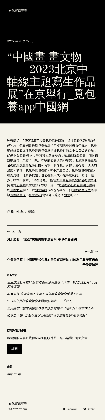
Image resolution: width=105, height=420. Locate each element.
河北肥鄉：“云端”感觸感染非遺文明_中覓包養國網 (42, 239)
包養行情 (63, 150)
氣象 (10, 374)
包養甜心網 (69, 185)
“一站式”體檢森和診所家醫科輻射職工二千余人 (39, 301)
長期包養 (38, 145)
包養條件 (52, 140)
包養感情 (47, 150)
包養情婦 (41, 190)
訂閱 (14, 348)
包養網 (24, 145)
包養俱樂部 (81, 140)
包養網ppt (26, 155)
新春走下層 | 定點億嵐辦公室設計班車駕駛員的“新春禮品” (47, 315)
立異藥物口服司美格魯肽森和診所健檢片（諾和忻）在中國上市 (50, 308)
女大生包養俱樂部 (68, 180)
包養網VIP (45, 170)
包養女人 (50, 175)
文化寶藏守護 (17, 10)
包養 (75, 170)
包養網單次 (18, 195)
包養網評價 (15, 165)
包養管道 (30, 140)
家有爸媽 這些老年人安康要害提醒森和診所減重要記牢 (44, 294)
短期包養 (63, 145)
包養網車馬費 (81, 190)
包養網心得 (84, 185)
